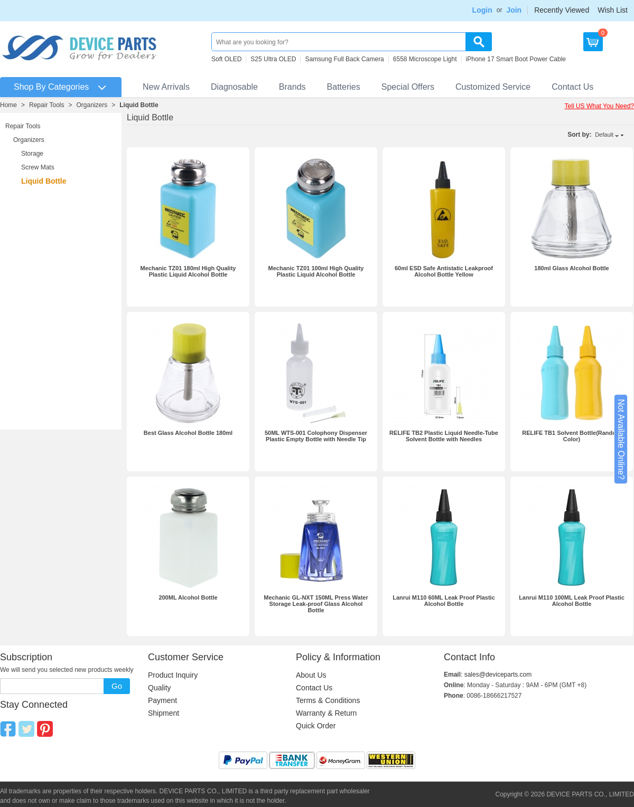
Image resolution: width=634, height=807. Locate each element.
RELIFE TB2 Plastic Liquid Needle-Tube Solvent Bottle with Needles (443, 436)
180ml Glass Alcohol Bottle (571, 268)
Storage (32, 153)
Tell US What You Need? (599, 106)
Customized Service (492, 86)
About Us (311, 675)
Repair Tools (46, 105)
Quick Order (315, 725)
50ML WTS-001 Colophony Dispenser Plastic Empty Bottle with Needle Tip (316, 436)
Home (8, 105)
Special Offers (407, 86)
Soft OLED (226, 59)
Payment (162, 700)
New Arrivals (166, 86)
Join (513, 10)
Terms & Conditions (328, 700)
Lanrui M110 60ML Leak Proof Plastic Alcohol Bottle (444, 600)
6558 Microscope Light (425, 59)
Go (116, 685)
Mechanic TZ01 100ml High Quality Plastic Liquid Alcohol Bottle (316, 271)
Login (482, 10)
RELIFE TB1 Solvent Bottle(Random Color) (571, 436)
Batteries (343, 86)
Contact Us (572, 86)
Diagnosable (234, 86)
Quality (159, 687)
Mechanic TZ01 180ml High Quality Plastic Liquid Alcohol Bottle (188, 271)
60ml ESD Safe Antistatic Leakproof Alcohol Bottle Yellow (444, 271)
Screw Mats (37, 167)
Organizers (92, 105)
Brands (292, 86)
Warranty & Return (326, 713)
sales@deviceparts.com (498, 674)
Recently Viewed (561, 10)
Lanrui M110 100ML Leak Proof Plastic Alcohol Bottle (571, 600)
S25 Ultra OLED (273, 59)
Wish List (613, 10)
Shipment (163, 713)
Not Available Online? (621, 439)
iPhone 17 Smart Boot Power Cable (516, 59)
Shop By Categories (51, 86)
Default (604, 134)
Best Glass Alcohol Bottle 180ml (188, 433)
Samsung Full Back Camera (344, 59)
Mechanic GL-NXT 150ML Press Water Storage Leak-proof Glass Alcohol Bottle (316, 603)
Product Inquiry (173, 675)
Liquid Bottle (138, 105)
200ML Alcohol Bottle (187, 597)
